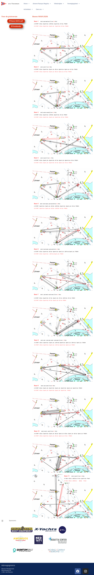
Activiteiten (28, 9)
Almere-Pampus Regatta (42, 3)
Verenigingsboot (73, 3)
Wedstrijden (59, 3)
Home (26, 3)
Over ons (39, 9)
